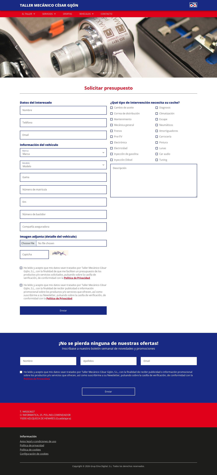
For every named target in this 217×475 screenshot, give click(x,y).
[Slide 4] (113, 73)
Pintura (162, 142)
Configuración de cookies (34, 453)
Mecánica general (122, 125)
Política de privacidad (32, 445)
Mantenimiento (121, 119)
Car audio (163, 154)
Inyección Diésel (121, 159)
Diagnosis (163, 107)
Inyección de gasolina (124, 154)
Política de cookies (30, 449)
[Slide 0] (103, 73)
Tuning (161, 159)
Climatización (165, 113)
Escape (161, 119)
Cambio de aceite (122, 107)
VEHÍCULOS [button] (85, 13)
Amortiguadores (167, 130)
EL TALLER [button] (27, 13)
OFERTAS (67, 13)
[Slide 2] (108, 73)
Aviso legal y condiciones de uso (38, 441)
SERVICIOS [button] (47, 13)
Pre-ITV (116, 136)
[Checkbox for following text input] (63, 243)
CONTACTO (106, 13)
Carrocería (163, 136)
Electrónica (118, 142)
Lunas (161, 148)
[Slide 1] (106, 73)
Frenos (116, 130)
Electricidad (118, 148)
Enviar (63, 310)
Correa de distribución (125, 113)
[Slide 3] (111, 73)
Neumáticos (164, 125)
